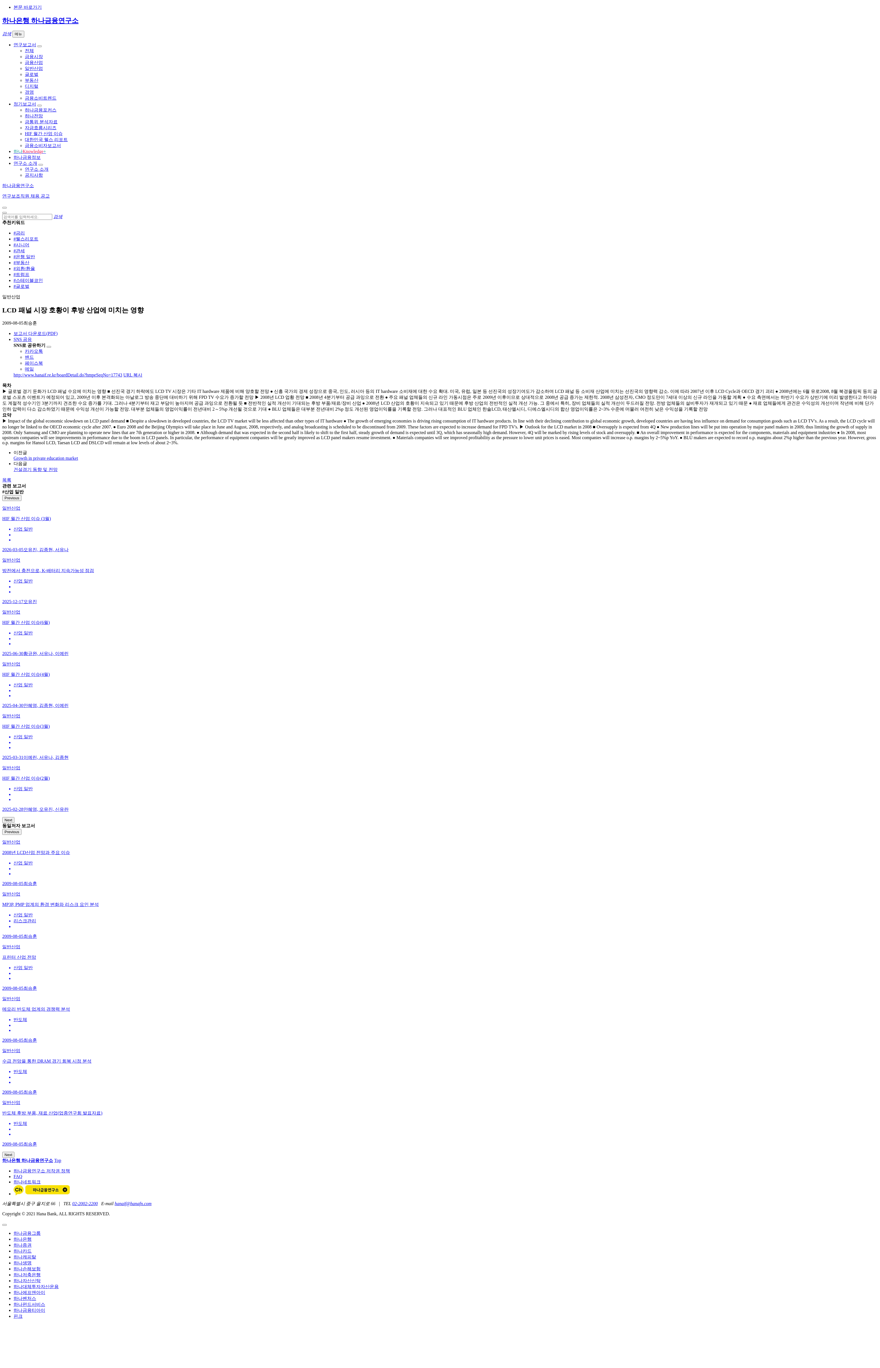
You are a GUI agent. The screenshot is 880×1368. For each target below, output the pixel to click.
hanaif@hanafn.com (133, 1203)
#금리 (19, 233)
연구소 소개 (25, 163)
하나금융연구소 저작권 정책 (42, 1170)
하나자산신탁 (27, 1280)
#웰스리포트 (26, 239)
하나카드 (23, 1251)
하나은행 (23, 1239)
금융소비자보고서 (43, 145)
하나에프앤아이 (29, 1292)
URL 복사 (132, 375)
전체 (29, 50)
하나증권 (23, 1245)
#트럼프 (21, 274)
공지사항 (34, 175)
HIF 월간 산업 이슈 (44, 133)
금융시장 (34, 56)
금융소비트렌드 (40, 98)
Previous (12, 498)
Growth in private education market (46, 458)
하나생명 (23, 1262)
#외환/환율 (24, 268)
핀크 (18, 1316)
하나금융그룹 (27, 1233)
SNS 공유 (23, 339)
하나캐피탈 (25, 1257)
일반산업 (34, 68)
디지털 (31, 86)
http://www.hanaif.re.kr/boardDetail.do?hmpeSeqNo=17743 (68, 375)
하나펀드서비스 (29, 1304)
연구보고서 (25, 44)
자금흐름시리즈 (40, 127)
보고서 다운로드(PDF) (36, 333)
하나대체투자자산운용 (36, 1286)
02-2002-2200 (85, 1203)
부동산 (31, 80)
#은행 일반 (24, 256)
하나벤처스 (25, 1298)
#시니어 (21, 244)
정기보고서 (25, 104)
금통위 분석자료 (41, 121)
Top (57, 1160)
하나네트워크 (27, 1181)
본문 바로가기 (28, 7)
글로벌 (31, 74)
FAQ (18, 1176)
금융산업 (34, 62)
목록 (6, 480)
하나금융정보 (27, 157)
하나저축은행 (27, 1274)
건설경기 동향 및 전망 (36, 469)
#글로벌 (21, 286)
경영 (29, 92)
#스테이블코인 (28, 280)
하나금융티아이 (29, 1310)
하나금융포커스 (40, 110)
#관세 (19, 250)
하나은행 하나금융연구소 (40, 20)
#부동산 (21, 262)
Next (8, 820)
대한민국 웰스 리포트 (46, 139)
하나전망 (34, 115)
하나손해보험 (27, 1268)
